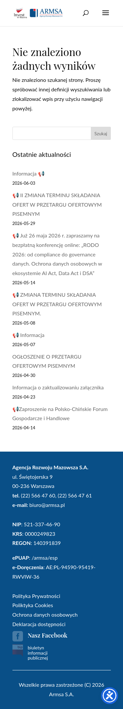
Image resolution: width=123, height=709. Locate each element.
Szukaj (100, 133)
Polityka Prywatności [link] (36, 596)
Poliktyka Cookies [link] (32, 605)
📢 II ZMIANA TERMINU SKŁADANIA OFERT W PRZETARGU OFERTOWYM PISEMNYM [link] (57, 204)
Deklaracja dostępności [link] (39, 624)
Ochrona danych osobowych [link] (45, 614)
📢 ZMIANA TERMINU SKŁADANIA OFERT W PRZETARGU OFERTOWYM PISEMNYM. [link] (57, 304)
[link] (38, 12)
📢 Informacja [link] (28, 335)
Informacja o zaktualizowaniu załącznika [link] (58, 387)
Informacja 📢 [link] (28, 173)
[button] (105, 17)
